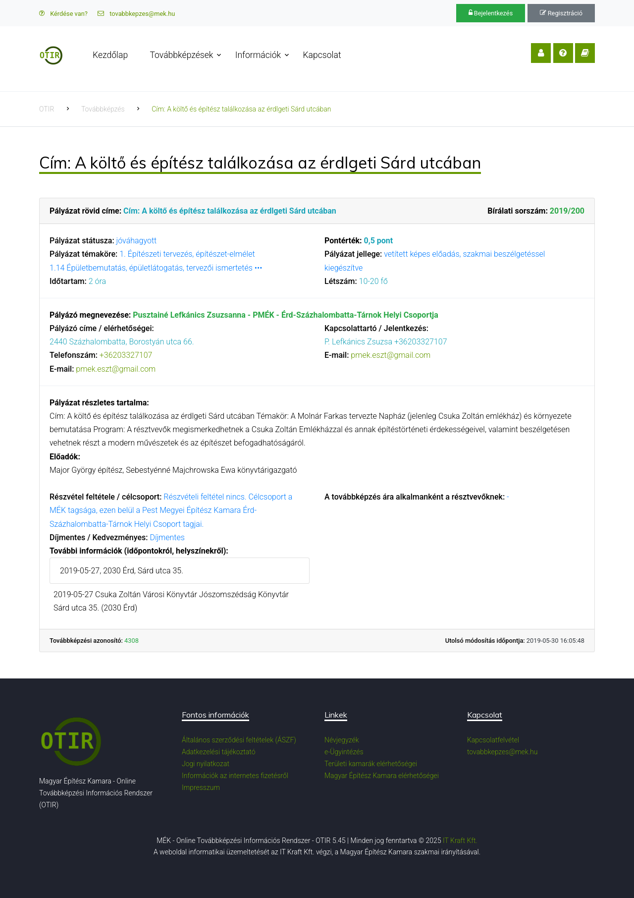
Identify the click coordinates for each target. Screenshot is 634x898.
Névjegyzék (341, 740)
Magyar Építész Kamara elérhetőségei (381, 776)
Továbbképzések (181, 55)
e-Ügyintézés (344, 752)
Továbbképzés (103, 109)
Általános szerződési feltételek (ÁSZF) (239, 740)
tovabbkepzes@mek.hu (136, 13)
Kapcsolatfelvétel (493, 740)
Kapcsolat (322, 55)
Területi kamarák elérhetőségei (370, 764)
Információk (258, 55)
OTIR (46, 109)
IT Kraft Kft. (460, 840)
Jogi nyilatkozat (205, 764)
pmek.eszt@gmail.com (116, 369)
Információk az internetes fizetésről (235, 776)
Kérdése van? (63, 13)
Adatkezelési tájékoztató (219, 752)
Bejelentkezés (491, 13)
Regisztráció (561, 13)
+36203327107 (126, 355)
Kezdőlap (110, 55)
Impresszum (201, 787)
